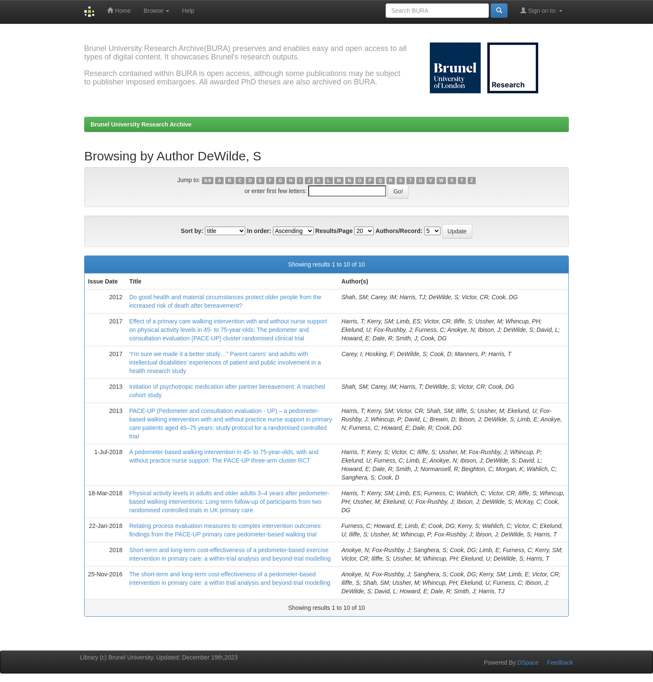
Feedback (560, 662)
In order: (259, 230)
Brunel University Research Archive (141, 124)
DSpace (528, 662)
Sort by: (192, 230)
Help (188, 10)
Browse (157, 10)
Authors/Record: (398, 230)
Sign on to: (541, 10)
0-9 (207, 180)
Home (119, 10)
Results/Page (334, 230)
